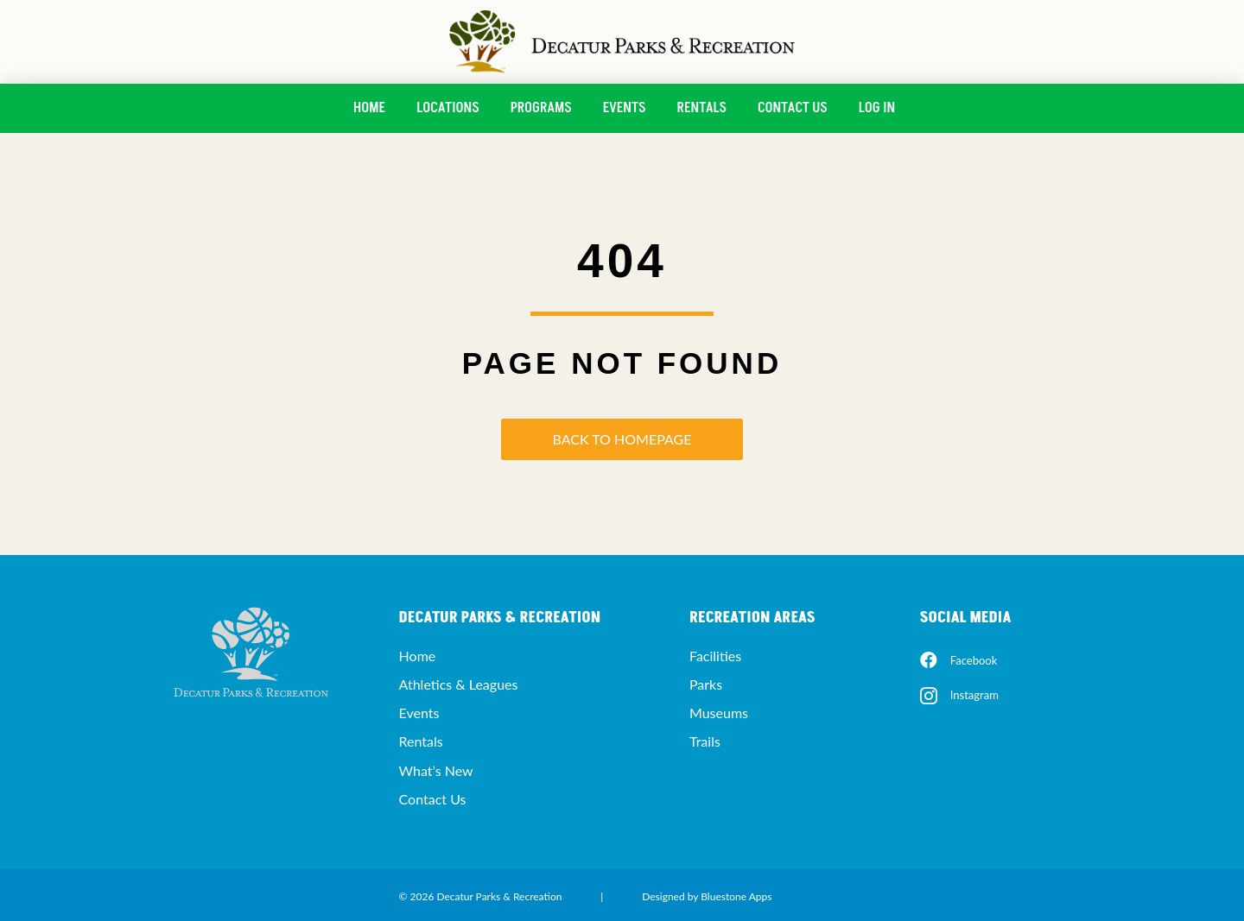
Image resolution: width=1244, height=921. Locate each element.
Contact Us (793, 108)
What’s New (436, 770)
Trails (704, 741)
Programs (541, 108)
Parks (705, 684)
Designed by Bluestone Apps (706, 896)
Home (369, 108)
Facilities (715, 655)
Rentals (702, 108)
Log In (877, 108)
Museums (718, 712)
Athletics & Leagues (458, 684)
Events (624, 108)
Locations (447, 108)
